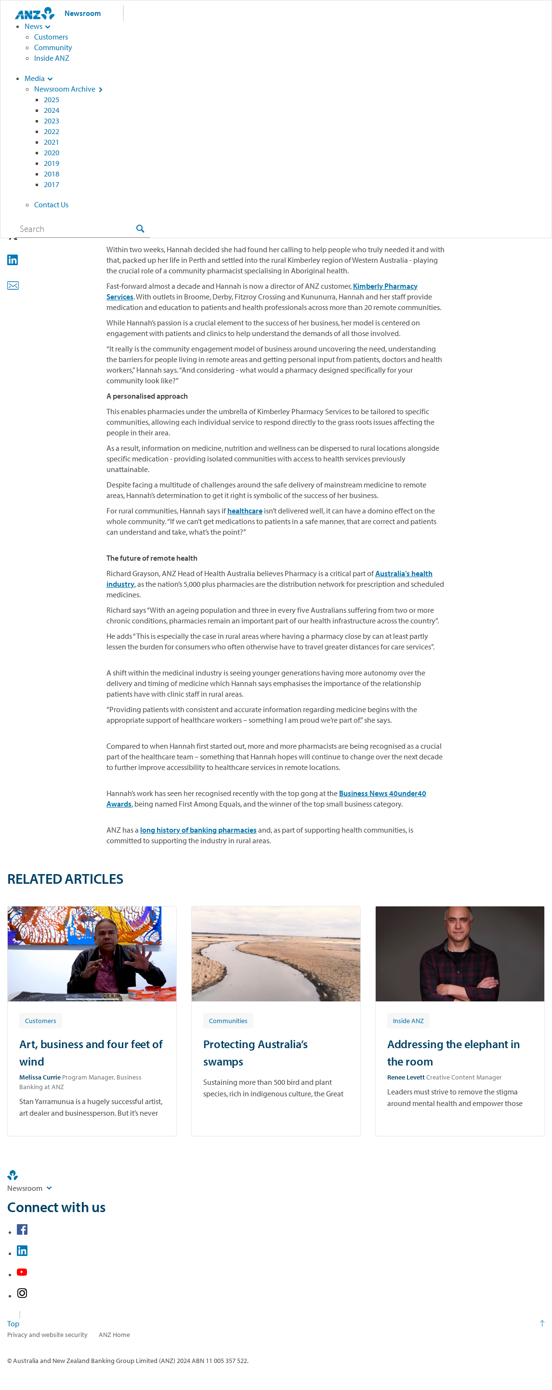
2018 (51, 173)
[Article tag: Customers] (40, 1020)
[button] (26, 261)
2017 (51, 184)
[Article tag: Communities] (228, 1020)
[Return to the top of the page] (276, 1323)
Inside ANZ (51, 58)
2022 (51, 131)
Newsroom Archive (64, 89)
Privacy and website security (47, 1334)
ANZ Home (114, 1334)
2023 (51, 120)
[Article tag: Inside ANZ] (408, 1020)
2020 (51, 152)
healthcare (245, 510)
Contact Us (51, 204)
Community (53, 47)
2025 (51, 99)
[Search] (82, 228)
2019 (51, 163)
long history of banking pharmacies (198, 830)
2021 (51, 142)
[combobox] (82, 228)
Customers (51, 36)
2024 (51, 110)
